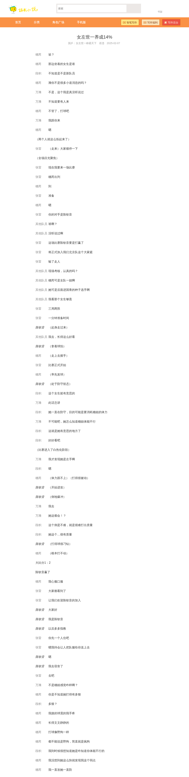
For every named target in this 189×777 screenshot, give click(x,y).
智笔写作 (130, 22)
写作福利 (151, 22)
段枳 (38, 73)
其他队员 (41, 223)
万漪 (38, 92)
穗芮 (38, 54)
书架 (160, 11)
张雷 (38, 148)
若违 (101, 43)
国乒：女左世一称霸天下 (82, 43)
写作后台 (171, 22)
